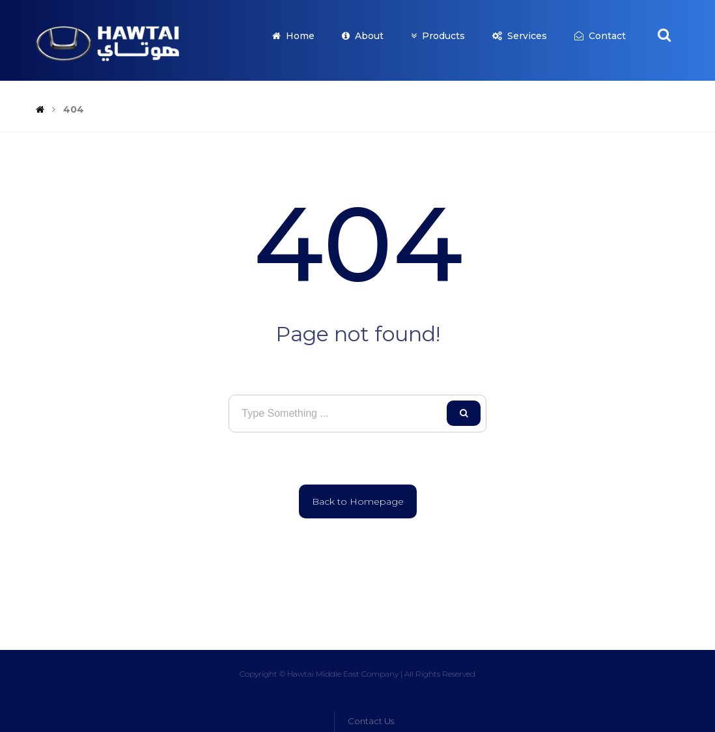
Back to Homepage (358, 501)
